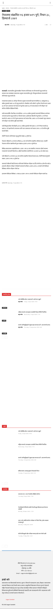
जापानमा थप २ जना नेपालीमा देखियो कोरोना (29, 494)
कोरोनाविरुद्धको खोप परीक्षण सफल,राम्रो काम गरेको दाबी (32, 533)
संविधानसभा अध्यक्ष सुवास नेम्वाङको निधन (28, 471)
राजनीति (4, 320)
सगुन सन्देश (7, 24)
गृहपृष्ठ (3, 8)
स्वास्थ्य (8, 11)
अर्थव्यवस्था (5, 307)
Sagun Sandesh (10, 599)
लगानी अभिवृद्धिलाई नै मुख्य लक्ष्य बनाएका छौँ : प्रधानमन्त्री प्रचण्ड (34, 325)
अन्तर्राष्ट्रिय (4, 333)
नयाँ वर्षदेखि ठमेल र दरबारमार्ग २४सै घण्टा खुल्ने (29, 299)
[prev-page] (3, 337)
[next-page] (6, 337)
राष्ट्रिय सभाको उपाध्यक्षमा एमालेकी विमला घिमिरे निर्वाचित (32, 312)
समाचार (7, 8)
